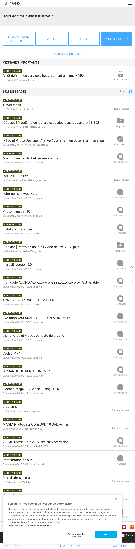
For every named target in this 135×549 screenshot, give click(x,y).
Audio (84, 39)
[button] (122, 91)
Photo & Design (117, 39)
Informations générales (18, 39)
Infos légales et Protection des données (29, 525)
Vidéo (51, 39)
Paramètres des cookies (76, 535)
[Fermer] (116, 498)
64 (78, 546)
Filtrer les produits (67, 54)
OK (105, 534)
